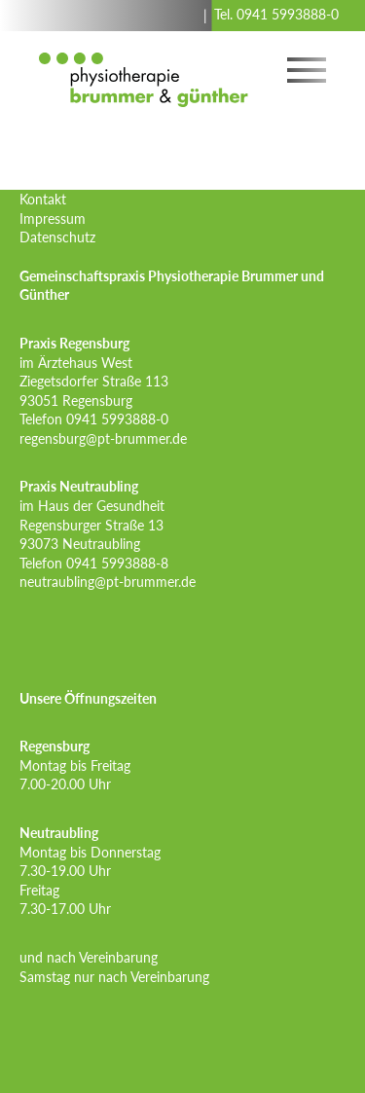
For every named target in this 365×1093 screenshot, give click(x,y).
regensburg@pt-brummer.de (103, 438)
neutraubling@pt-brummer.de (107, 581)
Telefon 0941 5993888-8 (93, 563)
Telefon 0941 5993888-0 (93, 419)
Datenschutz (57, 237)
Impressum (52, 218)
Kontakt (42, 199)
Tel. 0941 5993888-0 (276, 14)
